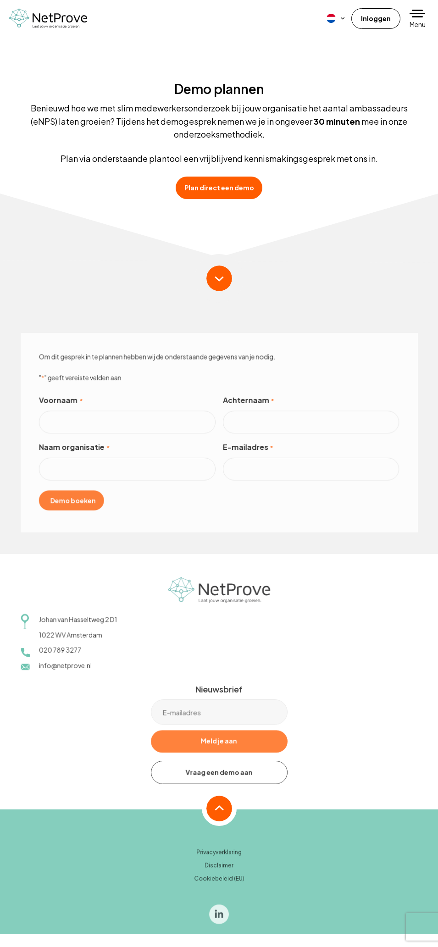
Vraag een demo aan (219, 777)
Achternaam (247, 406)
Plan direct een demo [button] (219, 187)
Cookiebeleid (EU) (219, 883)
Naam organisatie (75, 452)
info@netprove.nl (66, 670)
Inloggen (376, 18)
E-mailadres (247, 452)
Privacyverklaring (219, 857)
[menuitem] (336, 18)
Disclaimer (219, 870)
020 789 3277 (61, 655)
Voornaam (62, 406)
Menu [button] (418, 24)
